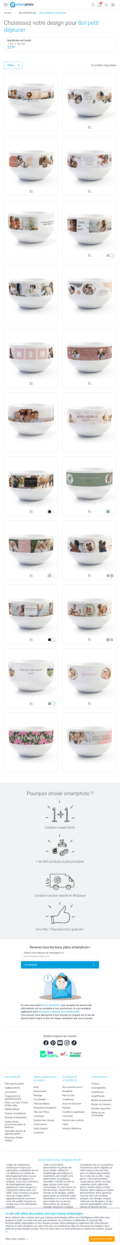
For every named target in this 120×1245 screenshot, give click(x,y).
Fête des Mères (42, 1103)
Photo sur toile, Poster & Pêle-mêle (16, 1104)
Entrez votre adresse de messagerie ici (44, 952)
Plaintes (66, 1107)
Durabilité (67, 1091)
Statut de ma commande (98, 1114)
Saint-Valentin (41, 1128)
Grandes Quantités (100, 1108)
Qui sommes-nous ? (72, 1087)
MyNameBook (12, 1109)
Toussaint (39, 1116)
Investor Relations (71, 1128)
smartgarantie (98, 1087)
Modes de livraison (101, 1104)
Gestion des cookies (73, 1120)
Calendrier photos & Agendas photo (15, 1132)
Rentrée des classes (44, 1120)
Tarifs (65, 1124)
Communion (40, 1124)
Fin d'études (40, 1099)
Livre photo (10, 1092)
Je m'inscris (31, 964)
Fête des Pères (41, 1112)
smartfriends (98, 1096)
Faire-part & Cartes (14, 1083)
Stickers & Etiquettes (16, 1117)
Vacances (39, 1132)
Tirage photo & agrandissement (13, 1097)
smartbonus (97, 1092)
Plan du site (68, 1095)
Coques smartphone (15, 1113)
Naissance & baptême (45, 1107)
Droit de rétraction (71, 1103)
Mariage (38, 1095)
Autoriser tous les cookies (101, 1239)
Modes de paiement (101, 1100)
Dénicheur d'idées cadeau (14, 1139)
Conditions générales (73, 1112)
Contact (95, 1083)
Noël (36, 1087)
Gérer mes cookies (16, 1239)
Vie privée (67, 1116)
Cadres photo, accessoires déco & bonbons (15, 1124)
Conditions (68, 1099)
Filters (11, 65)
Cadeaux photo (12, 1087)
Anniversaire (40, 1091)
